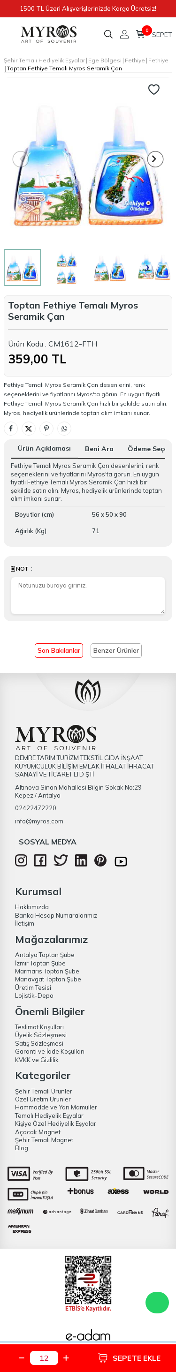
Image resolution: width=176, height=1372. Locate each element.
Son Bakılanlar (59, 650)
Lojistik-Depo (34, 995)
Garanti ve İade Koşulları (49, 1051)
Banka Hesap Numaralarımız (56, 915)
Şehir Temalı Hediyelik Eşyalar (44, 60)
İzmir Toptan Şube (40, 963)
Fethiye (135, 60)
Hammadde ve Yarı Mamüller (56, 1107)
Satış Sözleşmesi (39, 1043)
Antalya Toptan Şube (45, 954)
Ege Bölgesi (105, 60)
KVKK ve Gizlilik (37, 1059)
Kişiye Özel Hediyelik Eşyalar (55, 1123)
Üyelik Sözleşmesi (41, 1035)
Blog (21, 1148)
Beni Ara (99, 449)
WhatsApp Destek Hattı (157, 1302)
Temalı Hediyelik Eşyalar (49, 1115)
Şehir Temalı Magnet (44, 1140)
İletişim (24, 923)
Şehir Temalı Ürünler (43, 1091)
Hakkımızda (32, 907)
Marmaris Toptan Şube (47, 971)
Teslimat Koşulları (39, 1027)
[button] (155, 159)
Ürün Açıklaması (44, 448)
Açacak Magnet (38, 1132)
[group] (88, 161)
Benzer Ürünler (116, 650)
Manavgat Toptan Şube (48, 979)
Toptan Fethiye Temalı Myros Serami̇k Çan (64, 68)
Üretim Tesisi (33, 987)
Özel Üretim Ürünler (43, 1099)
